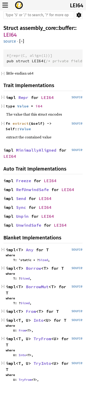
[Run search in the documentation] (38, 15)
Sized (43, 260)
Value (23, 106)
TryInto (42, 363)
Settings (79, 15)
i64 (39, 106)
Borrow (33, 268)
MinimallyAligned (36, 150)
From (31, 311)
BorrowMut (37, 286)
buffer (66, 28)
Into (38, 320)
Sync (21, 207)
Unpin (22, 216)
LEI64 (76, 5)
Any (29, 249)
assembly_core (38, 28)
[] (21, 41)
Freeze (23, 180)
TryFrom (42, 338)
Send (21, 198)
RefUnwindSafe (32, 189)
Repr (23, 97)
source (9, 41)
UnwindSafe (28, 225)
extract (21, 123)
